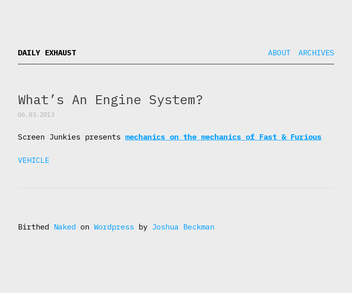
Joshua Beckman (183, 227)
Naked (65, 227)
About (279, 52)
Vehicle (33, 160)
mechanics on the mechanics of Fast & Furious (223, 137)
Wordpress (114, 227)
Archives (316, 52)
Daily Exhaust (47, 52)
